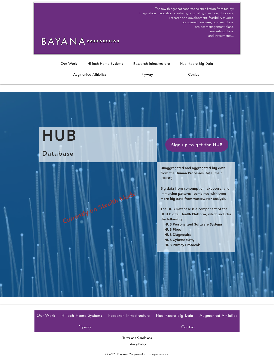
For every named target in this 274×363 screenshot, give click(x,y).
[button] (196, 145)
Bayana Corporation (132, 354)
